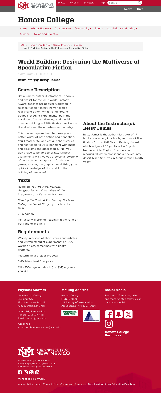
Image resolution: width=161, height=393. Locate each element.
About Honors (41, 29)
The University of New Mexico (35, 6)
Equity (99, 28)
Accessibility (25, 384)
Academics (63, 29)
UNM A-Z (60, 2)
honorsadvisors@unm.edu (45, 327)
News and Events (46, 34)
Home (23, 28)
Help (102, 2)
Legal (38, 384)
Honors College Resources (117, 333)
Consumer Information (73, 384)
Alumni (25, 34)
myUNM (74, 2)
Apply (128, 9)
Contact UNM (51, 384)
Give (140, 9)
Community (82, 29)
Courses (78, 45)
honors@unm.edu (36, 318)
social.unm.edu (36, 378)
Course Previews (61, 45)
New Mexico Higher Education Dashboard (112, 384)
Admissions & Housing (122, 29)
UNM (23, 45)
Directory (89, 2)
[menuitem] (23, 28)
